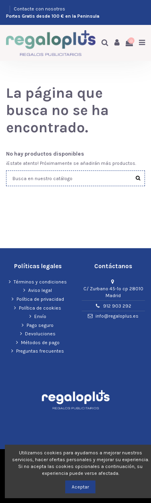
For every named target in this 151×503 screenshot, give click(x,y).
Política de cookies (40, 308)
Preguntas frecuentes (40, 351)
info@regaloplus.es (117, 316)
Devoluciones (40, 334)
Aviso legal (40, 290)
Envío (40, 316)
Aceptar (80, 487)
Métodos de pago (40, 342)
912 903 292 (117, 306)
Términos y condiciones (40, 282)
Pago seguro (40, 325)
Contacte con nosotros (39, 9)
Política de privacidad (40, 299)
